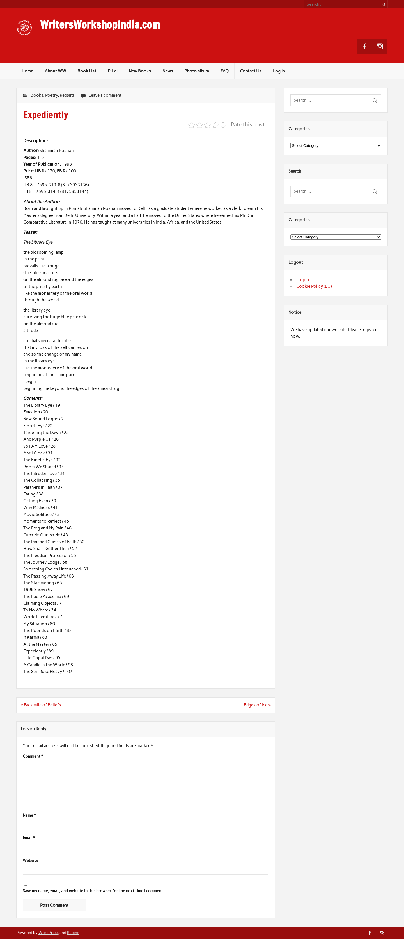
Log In (279, 71)
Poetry (51, 95)
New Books (140, 71)
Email (29, 838)
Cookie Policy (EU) (314, 286)
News (167, 71)
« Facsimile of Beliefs (41, 705)
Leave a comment (105, 95)
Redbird (67, 95)
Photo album (196, 71)
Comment (33, 756)
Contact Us (250, 71)
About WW (55, 71)
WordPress (48, 932)
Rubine (73, 932)
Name (29, 815)
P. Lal (113, 71)
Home (27, 71)
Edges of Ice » (257, 705)
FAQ (225, 71)
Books (37, 95)
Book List (86, 71)
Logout (303, 279)
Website (30, 861)
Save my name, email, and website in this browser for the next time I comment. (93, 891)
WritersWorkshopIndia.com (100, 24)
